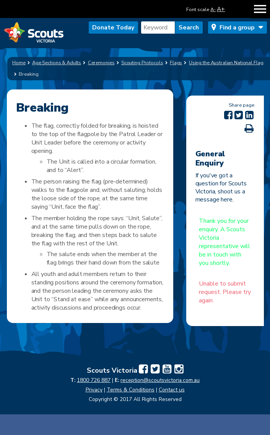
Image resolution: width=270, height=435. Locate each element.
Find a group (237, 27)
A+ (221, 9)
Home (19, 62)
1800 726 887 (94, 380)
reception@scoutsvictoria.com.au (160, 380)
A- (213, 9)
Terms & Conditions (131, 389)
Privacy (94, 389)
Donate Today (113, 27)
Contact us (172, 389)
